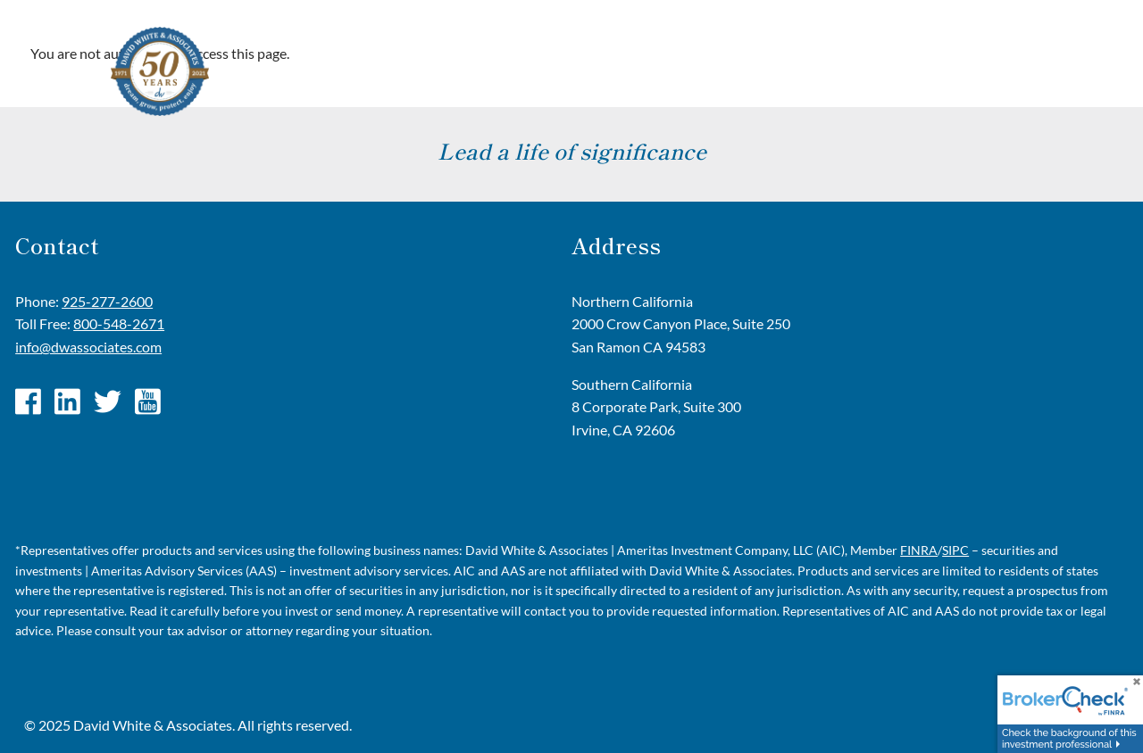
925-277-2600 (107, 301)
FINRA (919, 550)
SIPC (955, 550)
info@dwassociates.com (88, 346)
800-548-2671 (118, 323)
